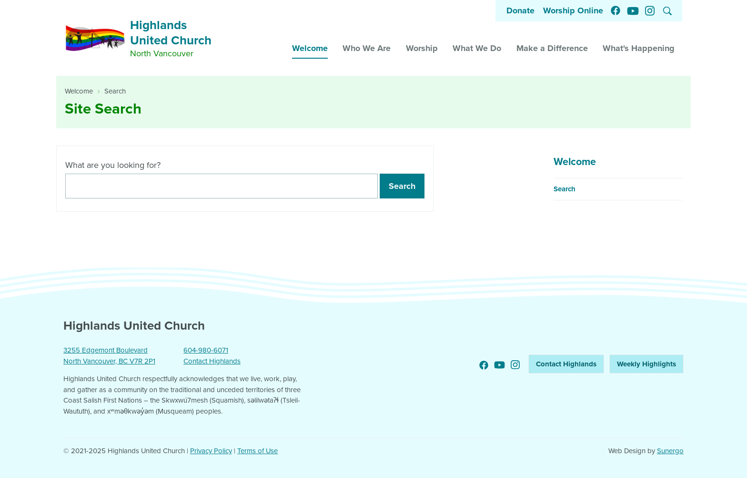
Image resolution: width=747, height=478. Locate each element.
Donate (520, 10)
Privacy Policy (211, 451)
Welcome (310, 48)
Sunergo (670, 451)
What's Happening (639, 48)
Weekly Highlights (646, 364)
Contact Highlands (212, 361)
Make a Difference (552, 48)
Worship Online (573, 10)
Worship (422, 48)
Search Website (667, 10)
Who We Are (367, 48)
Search (115, 91)
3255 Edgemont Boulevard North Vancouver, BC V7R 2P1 (109, 355)
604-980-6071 (205, 350)
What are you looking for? (113, 165)
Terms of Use (257, 451)
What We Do (477, 48)
